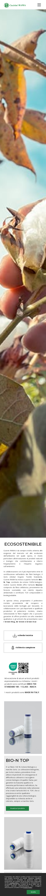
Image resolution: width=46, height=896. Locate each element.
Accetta (33, 892)
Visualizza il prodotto (17, 808)
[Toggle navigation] (39, 4)
